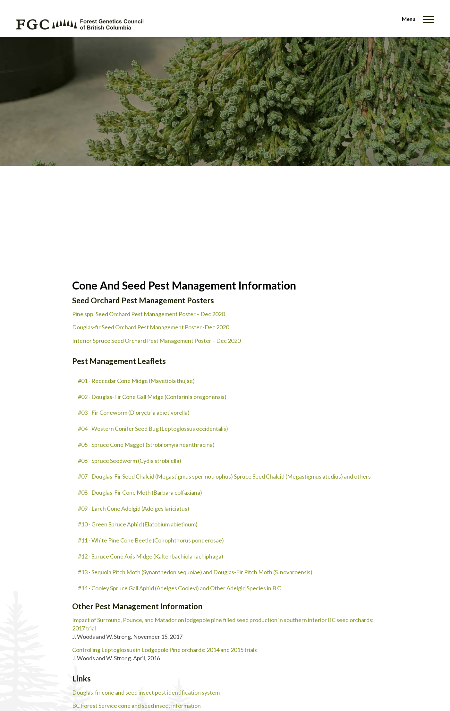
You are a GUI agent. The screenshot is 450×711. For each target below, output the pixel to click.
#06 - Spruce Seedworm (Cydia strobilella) (129, 460)
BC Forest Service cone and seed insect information (136, 705)
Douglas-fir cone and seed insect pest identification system (146, 692)
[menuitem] (416, 18)
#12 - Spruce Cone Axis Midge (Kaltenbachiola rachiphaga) (150, 556)
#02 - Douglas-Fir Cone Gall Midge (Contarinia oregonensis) (152, 396)
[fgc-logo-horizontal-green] (79, 24)
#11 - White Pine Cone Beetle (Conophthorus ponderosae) (151, 540)
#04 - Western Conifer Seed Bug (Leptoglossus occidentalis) (153, 428)
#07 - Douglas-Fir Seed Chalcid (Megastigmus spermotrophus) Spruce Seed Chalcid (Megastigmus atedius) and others (224, 476)
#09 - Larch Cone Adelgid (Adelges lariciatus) (133, 508)
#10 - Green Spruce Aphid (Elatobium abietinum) (138, 524)
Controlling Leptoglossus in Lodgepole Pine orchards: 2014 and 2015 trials (164, 649)
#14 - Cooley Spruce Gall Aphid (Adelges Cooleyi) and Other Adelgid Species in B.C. (180, 588)
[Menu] (416, 18)
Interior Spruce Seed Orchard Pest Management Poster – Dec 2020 (156, 340)
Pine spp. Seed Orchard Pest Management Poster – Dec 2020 (148, 313)
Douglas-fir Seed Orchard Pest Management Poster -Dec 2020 (150, 327)
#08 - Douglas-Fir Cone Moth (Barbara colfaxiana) (140, 492)
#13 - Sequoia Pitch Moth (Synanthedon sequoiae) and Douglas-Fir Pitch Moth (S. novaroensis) (195, 572)
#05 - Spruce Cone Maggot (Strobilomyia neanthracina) (146, 444)
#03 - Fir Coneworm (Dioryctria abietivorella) (134, 412)
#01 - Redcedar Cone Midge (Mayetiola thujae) (136, 380)
